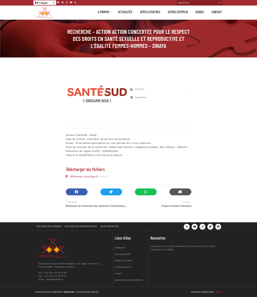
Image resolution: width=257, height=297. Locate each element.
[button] (77, 191)
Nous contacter (109, 226)
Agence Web (208, 292)
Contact (217, 12)
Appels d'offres (140, 97)
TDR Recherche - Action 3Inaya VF (84, 176)
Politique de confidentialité (81, 226)
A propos (103, 12)
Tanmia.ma (120, 248)
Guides (199, 12)
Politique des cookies (49, 226)
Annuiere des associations (129, 280)
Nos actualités (123, 254)
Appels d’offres (150, 12)
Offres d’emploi (178, 12)
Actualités (125, 12)
